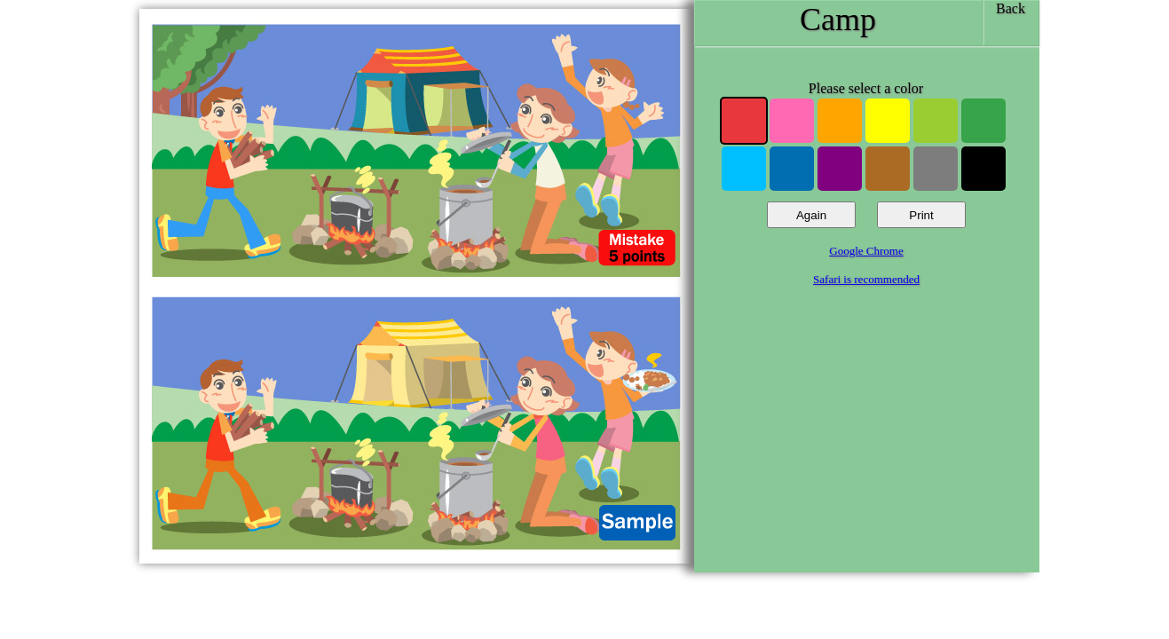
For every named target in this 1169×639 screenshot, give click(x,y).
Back (1010, 8)
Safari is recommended (866, 279)
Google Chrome (866, 250)
